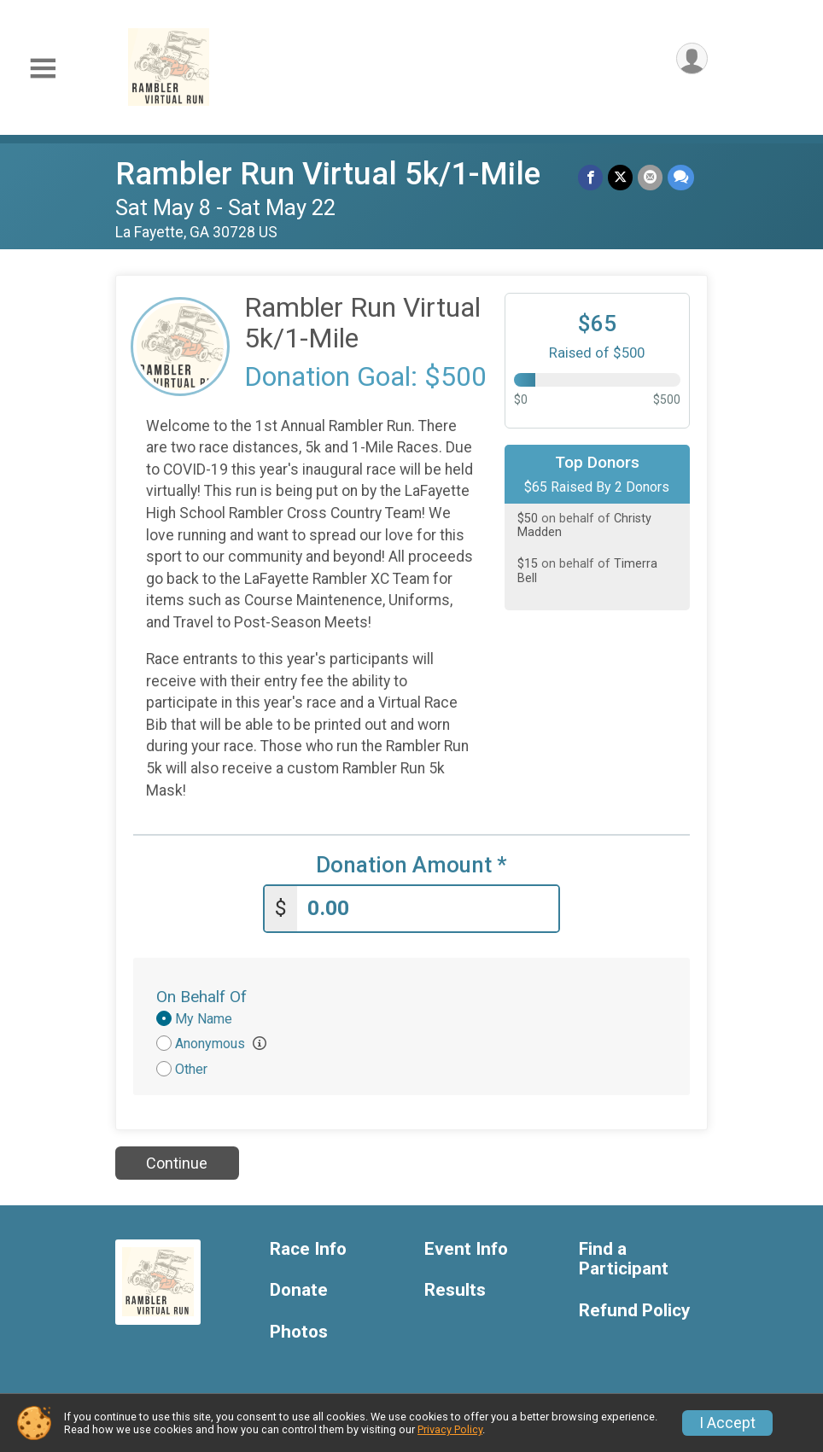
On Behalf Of (201, 997)
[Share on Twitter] (620, 177)
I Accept (727, 1423)
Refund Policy (634, 1311)
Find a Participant (623, 1259)
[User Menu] (692, 58)
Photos (299, 1332)
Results (455, 1290)
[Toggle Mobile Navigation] (43, 68)
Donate (299, 1290)
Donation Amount (411, 865)
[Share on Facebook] (590, 177)
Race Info (308, 1249)
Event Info (466, 1249)
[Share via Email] (650, 177)
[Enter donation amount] (427, 908)
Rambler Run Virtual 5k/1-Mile (327, 173)
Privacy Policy (449, 1429)
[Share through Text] (681, 177)
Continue (176, 1163)
